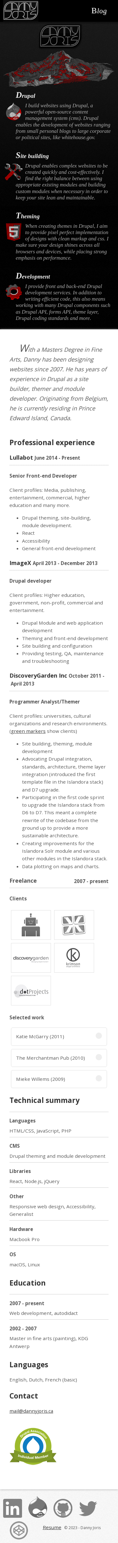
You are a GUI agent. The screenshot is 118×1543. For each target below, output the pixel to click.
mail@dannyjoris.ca (31, 1411)
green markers (28, 731)
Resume (52, 1527)
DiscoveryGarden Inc (38, 675)
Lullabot (21, 457)
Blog (99, 10)
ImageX (20, 563)
